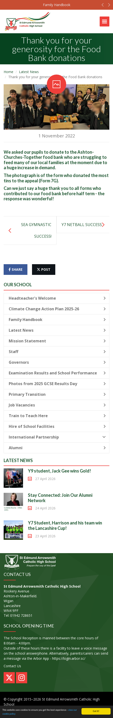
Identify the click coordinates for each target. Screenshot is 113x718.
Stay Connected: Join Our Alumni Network (60, 497)
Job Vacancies (57, 405)
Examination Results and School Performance (57, 373)
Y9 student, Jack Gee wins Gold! (59, 470)
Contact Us (12, 666)
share (15, 269)
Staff (57, 351)
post (43, 269)
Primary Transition (57, 394)
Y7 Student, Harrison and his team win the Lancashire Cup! (65, 525)
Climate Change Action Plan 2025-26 (57, 309)
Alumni (57, 447)
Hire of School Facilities (57, 426)
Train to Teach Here (57, 415)
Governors (57, 362)
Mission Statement (57, 341)
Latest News (29, 71)
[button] (103, 6)
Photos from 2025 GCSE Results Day (57, 383)
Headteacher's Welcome (57, 298)
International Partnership (57, 437)
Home (8, 71)
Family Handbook (56, 4)
